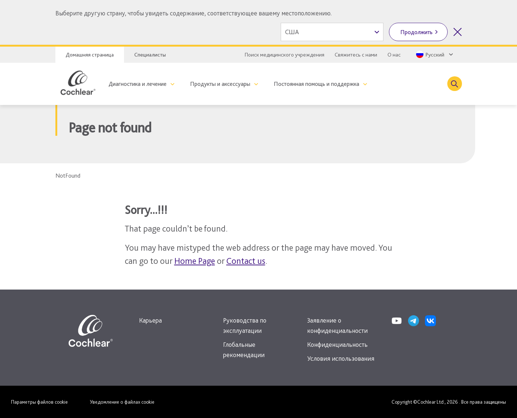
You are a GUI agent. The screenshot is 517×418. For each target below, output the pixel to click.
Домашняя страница (90, 54)
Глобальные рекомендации (244, 350)
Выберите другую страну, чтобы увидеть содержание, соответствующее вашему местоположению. (193, 13)
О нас (394, 54)
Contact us (245, 260)
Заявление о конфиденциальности (337, 325)
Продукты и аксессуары (220, 83)
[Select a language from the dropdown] (434, 54)
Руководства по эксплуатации (244, 325)
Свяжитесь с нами (356, 54)
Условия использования (340, 358)
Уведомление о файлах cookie (122, 402)
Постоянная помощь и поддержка (316, 83)
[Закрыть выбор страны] (457, 32)
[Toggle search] (454, 83)
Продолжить (416, 32)
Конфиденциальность (337, 344)
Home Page (194, 260)
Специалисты (150, 54)
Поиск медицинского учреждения (284, 54)
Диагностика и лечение (138, 83)
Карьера (150, 320)
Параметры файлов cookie (39, 402)
